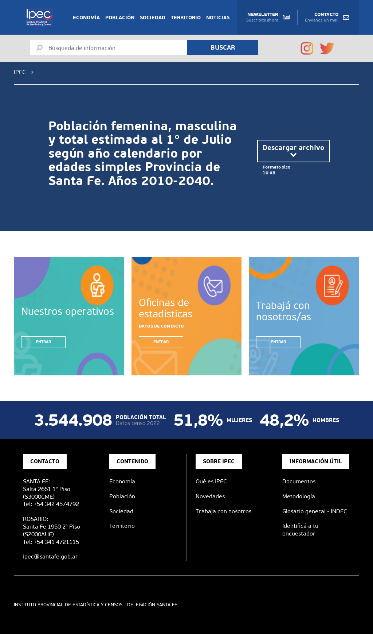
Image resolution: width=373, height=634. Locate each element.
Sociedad (152, 17)
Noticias (217, 17)
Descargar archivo (293, 151)
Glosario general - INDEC (314, 511)
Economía (86, 17)
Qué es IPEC (211, 481)
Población (119, 17)
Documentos (298, 481)
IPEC (20, 72)
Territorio (186, 17)
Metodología (298, 496)
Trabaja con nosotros (223, 511)
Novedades (210, 496)
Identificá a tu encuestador (300, 529)
